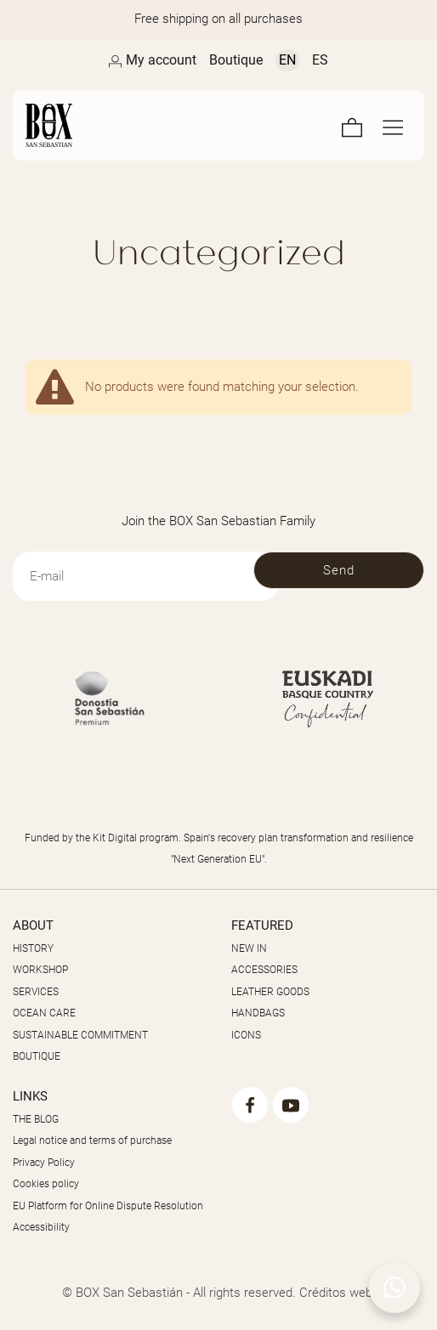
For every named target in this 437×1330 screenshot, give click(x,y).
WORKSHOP (40, 970)
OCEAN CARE (44, 1013)
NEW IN (249, 948)
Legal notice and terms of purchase (92, 1140)
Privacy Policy (44, 1163)
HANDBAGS (258, 1013)
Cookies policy (46, 1184)
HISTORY (33, 948)
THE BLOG (36, 1119)
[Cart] (352, 125)
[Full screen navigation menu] (392, 125)
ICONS (246, 1035)
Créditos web (335, 1292)
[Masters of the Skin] (112, 125)
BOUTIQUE (36, 1056)
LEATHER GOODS (270, 992)
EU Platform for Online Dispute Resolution (108, 1206)
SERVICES (36, 992)
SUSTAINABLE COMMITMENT (80, 1035)
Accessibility (41, 1227)
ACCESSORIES (264, 970)
